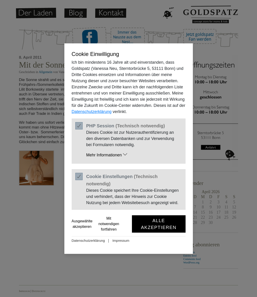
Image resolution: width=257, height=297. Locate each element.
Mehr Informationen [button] (106, 154)
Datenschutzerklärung (92, 111)
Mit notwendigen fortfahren (108, 223)
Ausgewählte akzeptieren (82, 224)
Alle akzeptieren (158, 224)
